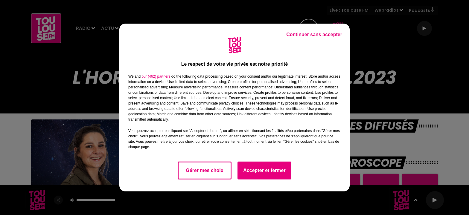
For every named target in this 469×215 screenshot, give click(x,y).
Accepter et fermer (264, 170)
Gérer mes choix (204, 170)
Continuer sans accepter (314, 34)
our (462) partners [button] (155, 76)
